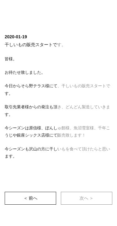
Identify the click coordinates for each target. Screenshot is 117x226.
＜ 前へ (30, 198)
